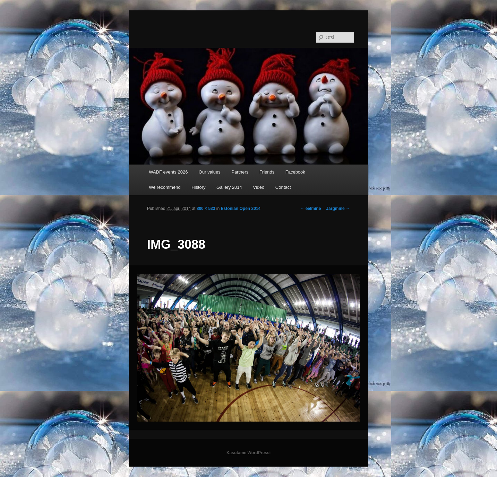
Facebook (295, 172)
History (198, 187)
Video (258, 187)
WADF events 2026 (168, 172)
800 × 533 (206, 208)
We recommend (165, 187)
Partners (239, 172)
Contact (283, 187)
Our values (210, 172)
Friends (266, 172)
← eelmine (310, 208)
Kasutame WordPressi (248, 452)
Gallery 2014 (229, 187)
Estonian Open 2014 (240, 208)
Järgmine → (338, 208)
